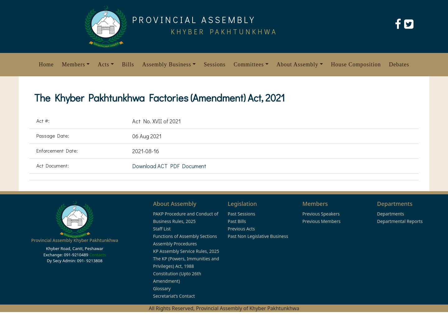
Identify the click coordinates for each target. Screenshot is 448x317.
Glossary (161, 288)
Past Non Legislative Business (258, 236)
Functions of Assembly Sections (185, 236)
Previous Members (321, 221)
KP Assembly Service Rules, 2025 (186, 251)
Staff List (162, 229)
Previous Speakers (321, 214)
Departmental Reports (399, 221)
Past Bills (237, 221)
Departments (390, 214)
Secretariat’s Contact (174, 296)
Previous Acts (241, 229)
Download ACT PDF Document (169, 166)
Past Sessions (241, 214)
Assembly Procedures (175, 244)
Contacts (97, 255)
